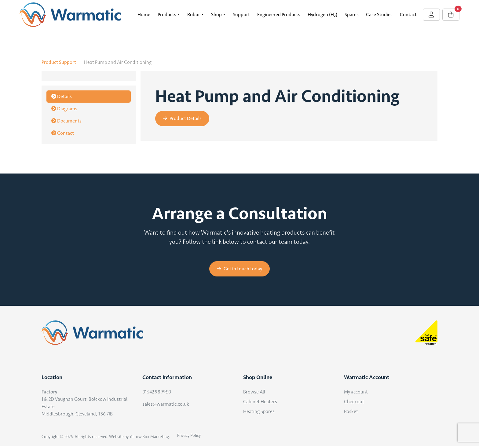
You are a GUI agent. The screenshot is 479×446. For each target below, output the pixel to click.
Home (143, 14)
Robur (193, 14)
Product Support (59, 62)
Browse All (254, 392)
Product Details (182, 118)
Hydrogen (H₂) (322, 14)
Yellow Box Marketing (149, 436)
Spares (352, 14)
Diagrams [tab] (64, 109)
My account (356, 392)
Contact (408, 14)
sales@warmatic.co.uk (165, 404)
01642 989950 (156, 392)
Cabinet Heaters (260, 401)
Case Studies (379, 14)
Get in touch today (239, 269)
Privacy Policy (189, 435)
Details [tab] (61, 96)
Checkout (354, 401)
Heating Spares (259, 411)
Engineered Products (278, 14)
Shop (216, 14)
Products (167, 14)
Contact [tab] (62, 133)
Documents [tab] (66, 121)
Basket (351, 411)
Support (241, 14)
